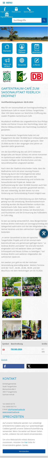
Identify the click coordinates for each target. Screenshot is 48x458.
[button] (13, 366)
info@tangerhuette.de (16, 409)
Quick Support (29, 11)
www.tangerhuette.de (11, 412)
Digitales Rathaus (7, 16)
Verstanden (24, 451)
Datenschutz (16, 11)
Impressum (5, 11)
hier (26, 442)
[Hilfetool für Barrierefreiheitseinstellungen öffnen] (44, 233)
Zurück (4, 360)
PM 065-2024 (16, 349)
